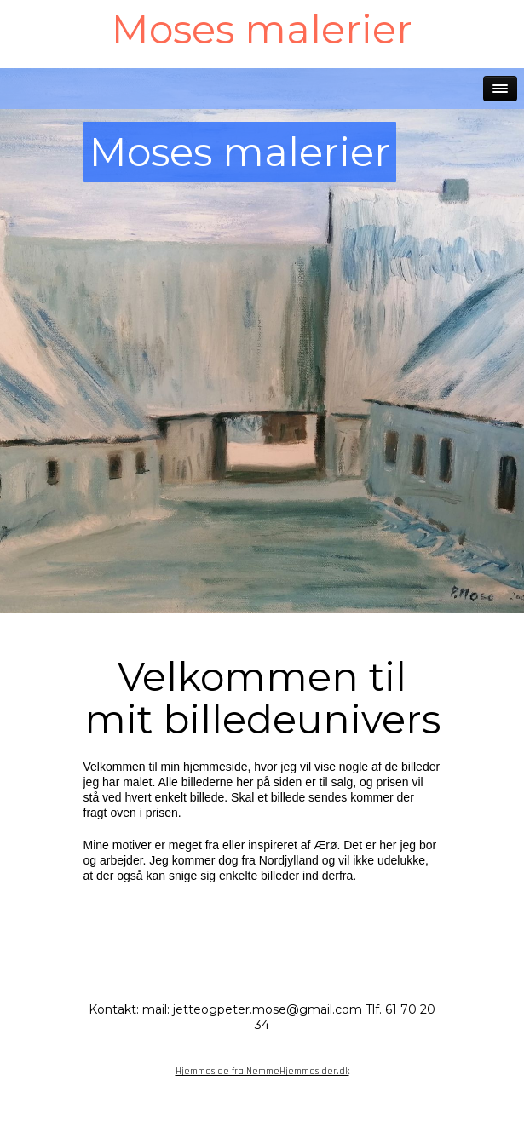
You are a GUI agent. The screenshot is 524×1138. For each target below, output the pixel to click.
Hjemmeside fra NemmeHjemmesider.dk (262, 1071)
